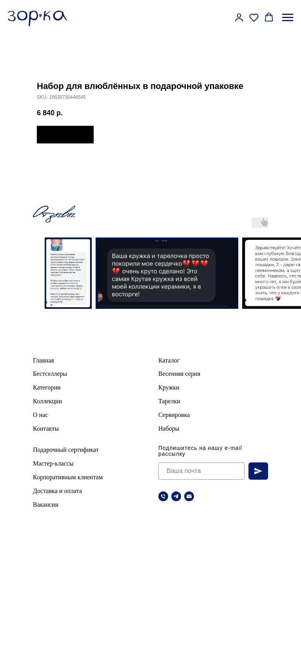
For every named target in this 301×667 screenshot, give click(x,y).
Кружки (169, 387)
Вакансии (45, 504)
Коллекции (47, 401)
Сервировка (174, 414)
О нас (40, 414)
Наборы (169, 428)
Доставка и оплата (57, 491)
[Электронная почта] (189, 496)
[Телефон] (163, 496)
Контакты (46, 428)
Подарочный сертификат (66, 449)
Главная (43, 360)
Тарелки (169, 401)
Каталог (169, 360)
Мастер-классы (53, 463)
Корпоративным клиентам (68, 477)
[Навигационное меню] (287, 18)
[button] (239, 17)
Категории (47, 387)
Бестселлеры (50, 373)
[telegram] (176, 496)
